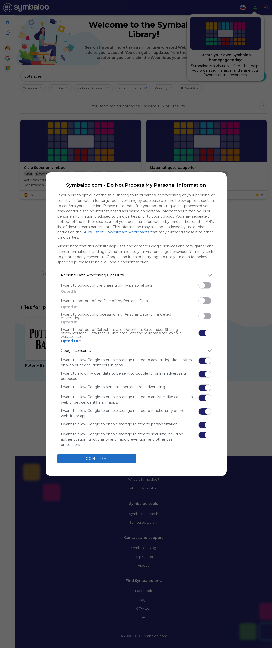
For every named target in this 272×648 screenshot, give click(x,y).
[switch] (204, 285)
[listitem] (136, 275)
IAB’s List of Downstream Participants (116, 232)
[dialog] (136, 324)
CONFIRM (96, 458)
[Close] (217, 182)
